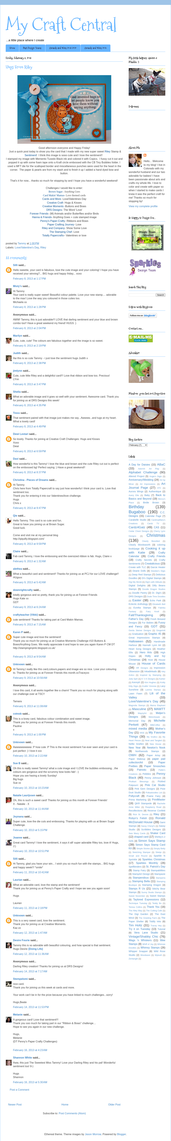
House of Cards (153, 663)
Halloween (136, 641)
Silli (15, 265)
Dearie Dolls (139, 571)
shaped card (141, 836)
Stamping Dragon (151, 885)
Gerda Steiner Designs (140, 630)
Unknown (19, 664)
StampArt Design (141, 874)
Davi (16, 458)
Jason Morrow (93, 1134)
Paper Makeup (137, 759)
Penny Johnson (153, 778)
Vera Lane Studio (146, 932)
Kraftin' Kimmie (149, 686)
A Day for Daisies (139, 464)
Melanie (18, 1014)
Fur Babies (148, 622)
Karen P (18, 632)
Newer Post (15, 1104)
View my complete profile (143, 206)
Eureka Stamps (142, 607)
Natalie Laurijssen (24, 795)
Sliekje (158, 852)
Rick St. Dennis (141, 814)
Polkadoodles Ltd (154, 792)
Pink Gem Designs (145, 788)
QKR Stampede (143, 803)
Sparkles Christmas (153, 859)
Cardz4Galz (137, 527)
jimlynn (17, 370)
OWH (132, 755)
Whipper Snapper (138, 951)
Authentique (155, 491)
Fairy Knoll (152, 611)
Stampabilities (158, 870)
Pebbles (146, 774)
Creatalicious (152, 563)
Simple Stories (143, 848)
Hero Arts (146, 652)
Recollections (136, 810)
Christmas (156, 535)
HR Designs (142, 668)
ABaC (161, 464)
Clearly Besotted (151, 541)
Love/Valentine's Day (27, 247)
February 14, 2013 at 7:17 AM (30, 971)
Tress (16, 413)
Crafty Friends (156, 556)
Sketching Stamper (141, 852)
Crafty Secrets (143, 560)
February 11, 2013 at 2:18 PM (30, 908)
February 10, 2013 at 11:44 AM (31, 809)
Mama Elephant (157, 705)
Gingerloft (160, 630)
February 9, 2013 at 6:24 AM (29, 607)
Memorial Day (137, 720)
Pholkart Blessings (139, 781)
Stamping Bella (141, 881)
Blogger (121, 1134)
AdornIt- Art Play (148, 468)
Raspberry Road (153, 807)
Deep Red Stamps (141, 574)
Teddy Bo (157, 903)
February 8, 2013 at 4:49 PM (29, 426)
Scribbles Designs (151, 829)
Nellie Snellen (136, 744)
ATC (159, 488)
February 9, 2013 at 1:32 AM (29, 561)
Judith (17, 353)
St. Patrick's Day (155, 866)
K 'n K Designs (148, 679)
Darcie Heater (158, 567)
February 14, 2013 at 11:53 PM (31, 1007)
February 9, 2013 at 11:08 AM (30, 706)
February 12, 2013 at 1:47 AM (30, 932)
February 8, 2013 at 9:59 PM (29, 543)
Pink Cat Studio (155, 785)
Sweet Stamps (157, 896)
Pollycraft (134, 796)
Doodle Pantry (139, 593)
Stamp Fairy (139, 870)
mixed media (138, 728)
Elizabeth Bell (158, 604)
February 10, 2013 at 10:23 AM (31, 787)
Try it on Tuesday (139, 929)
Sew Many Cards (137, 833)
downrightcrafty (23, 590)
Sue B (17, 763)
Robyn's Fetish (138, 818)
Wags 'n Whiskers (140, 940)
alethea (17, 568)
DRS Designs (136, 596)
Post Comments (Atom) (72, 1113)
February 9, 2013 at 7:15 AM (29, 624)
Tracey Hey (156, 925)
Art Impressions (147, 484)
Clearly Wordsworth (139, 544)
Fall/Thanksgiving (141, 615)
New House (155, 744)
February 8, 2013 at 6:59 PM (29, 451)
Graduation (138, 634)
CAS (156, 527)
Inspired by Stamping (150, 675)
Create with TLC (137, 567)
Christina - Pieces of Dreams (30, 480)
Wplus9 (158, 955)
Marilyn (17, 335)
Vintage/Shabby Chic (143, 936)
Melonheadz (154, 717)
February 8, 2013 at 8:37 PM (29, 472)
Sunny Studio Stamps (151, 892)
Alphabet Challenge (143, 472)
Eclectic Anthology (138, 604)
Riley (43, 247)
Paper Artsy (153, 755)
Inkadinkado (150, 671)
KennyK (136, 682)
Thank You (153, 906)
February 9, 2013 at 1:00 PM (29, 734)
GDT (154, 626)
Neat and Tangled (153, 740)
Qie (15, 515)
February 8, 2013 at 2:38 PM (29, 363)
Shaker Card (157, 833)
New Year (135, 747)
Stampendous (141, 877)
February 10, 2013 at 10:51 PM (31, 851)
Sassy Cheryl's (148, 826)
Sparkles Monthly (147, 863)
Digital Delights (137, 585)
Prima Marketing (137, 799)
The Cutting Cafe (154, 910)
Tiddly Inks (155, 921)
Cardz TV (153, 523)
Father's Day (136, 619)
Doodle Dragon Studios (153, 589)
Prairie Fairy (153, 796)
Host (150, 660)
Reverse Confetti (156, 810)
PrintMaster (158, 799)
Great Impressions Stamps (144, 637)
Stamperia (160, 878)
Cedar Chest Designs (139, 531)
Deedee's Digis (158, 571)
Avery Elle (134, 495)
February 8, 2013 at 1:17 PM (29, 278)
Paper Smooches (154, 766)
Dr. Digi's (157, 593)
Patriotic (141, 769)
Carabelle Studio (137, 520)
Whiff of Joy (147, 944)
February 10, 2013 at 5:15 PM (30, 830)
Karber (162, 679)
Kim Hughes (150, 682)
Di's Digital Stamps (152, 578)
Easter (136, 600)
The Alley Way (135, 910)
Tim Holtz (135, 925)
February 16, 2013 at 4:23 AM (30, 1050)
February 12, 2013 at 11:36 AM (31, 954)
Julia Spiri (133, 679)
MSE (142, 733)
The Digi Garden (138, 914)
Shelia (17, 391)
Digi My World (135, 582)
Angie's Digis (155, 476)
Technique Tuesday (138, 903)
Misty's (17, 286)
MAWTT (159, 709)
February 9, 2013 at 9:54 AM (29, 656)
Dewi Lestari (20, 434)
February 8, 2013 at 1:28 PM (29, 307)
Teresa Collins (135, 907)
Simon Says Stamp (151, 840)
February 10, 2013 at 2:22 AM (30, 755)
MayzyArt (142, 713)
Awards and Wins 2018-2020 (63, 48)
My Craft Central (61, 25)
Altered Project (136, 476)
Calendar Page (153, 516)
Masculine (139, 709)
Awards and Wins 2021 (96, 48)
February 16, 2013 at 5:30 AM (30, 1082)
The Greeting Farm (148, 918)
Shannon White (22, 1057)
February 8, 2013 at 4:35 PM (29, 405)
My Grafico (152, 737)
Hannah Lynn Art (151, 645)
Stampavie (159, 874)
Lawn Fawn (135, 693)
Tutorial (161, 929)
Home (12, 48)
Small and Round (138, 856)
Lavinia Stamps (153, 690)
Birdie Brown (151, 502)
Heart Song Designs (140, 649)
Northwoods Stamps (147, 751)
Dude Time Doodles (156, 596)
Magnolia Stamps (137, 705)
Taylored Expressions (146, 899)
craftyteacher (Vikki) (25, 614)
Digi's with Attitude (153, 582)
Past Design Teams (32, 48)
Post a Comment (19, 1089)
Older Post (114, 1104)
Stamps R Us (137, 888)
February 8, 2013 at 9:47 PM (29, 508)
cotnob (17, 713)
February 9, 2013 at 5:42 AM (29, 582)
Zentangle (133, 958)
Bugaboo (137, 512)
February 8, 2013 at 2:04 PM (29, 328)
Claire (16, 551)
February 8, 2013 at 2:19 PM (29, 345)
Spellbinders (135, 866)
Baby (147, 495)
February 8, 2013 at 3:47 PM (29, 384)
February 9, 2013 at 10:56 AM (30, 677)
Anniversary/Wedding (141, 479)
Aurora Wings (136, 491)
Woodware (145, 955)
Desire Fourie (21, 940)
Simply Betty (159, 848)
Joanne (17, 837)
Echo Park (155, 600)
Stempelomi (20, 979)
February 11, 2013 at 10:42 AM (31, 872)
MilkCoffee (155, 725)
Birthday (136, 506)
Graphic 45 (154, 633)
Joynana (18, 816)
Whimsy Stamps (150, 947)
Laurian (17, 879)
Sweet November (137, 896)
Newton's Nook (156, 747)
